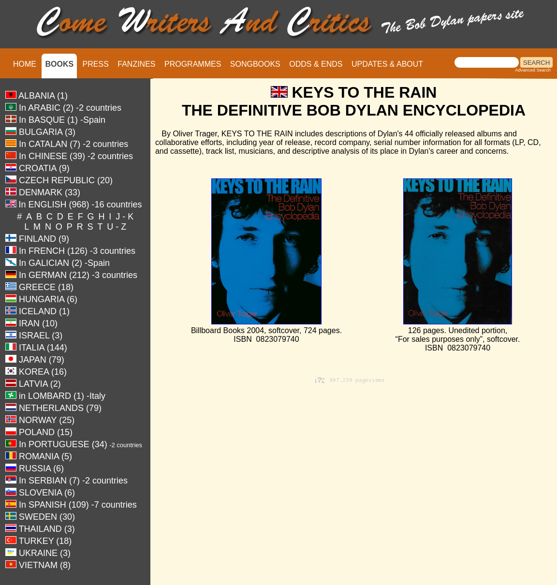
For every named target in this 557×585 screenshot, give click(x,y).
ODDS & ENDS (315, 64)
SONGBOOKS (255, 64)
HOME (24, 64)
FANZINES (136, 64)
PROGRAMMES (192, 64)
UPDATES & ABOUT (387, 64)
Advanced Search (533, 70)
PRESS (96, 64)
